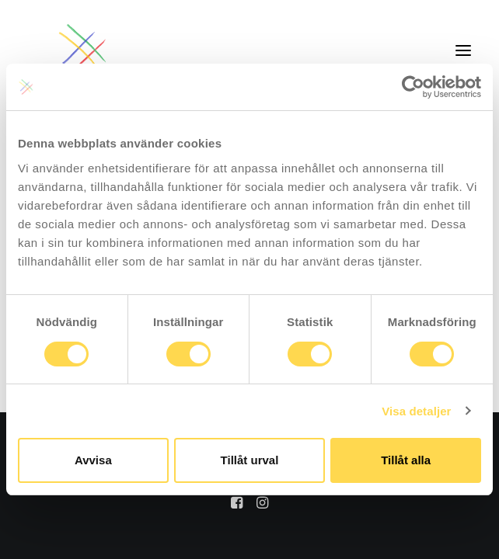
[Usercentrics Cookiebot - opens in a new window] (413, 87)
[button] (463, 50)
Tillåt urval (250, 460)
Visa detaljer (416, 411)
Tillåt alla (406, 460)
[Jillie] (83, 50)
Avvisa (93, 460)
